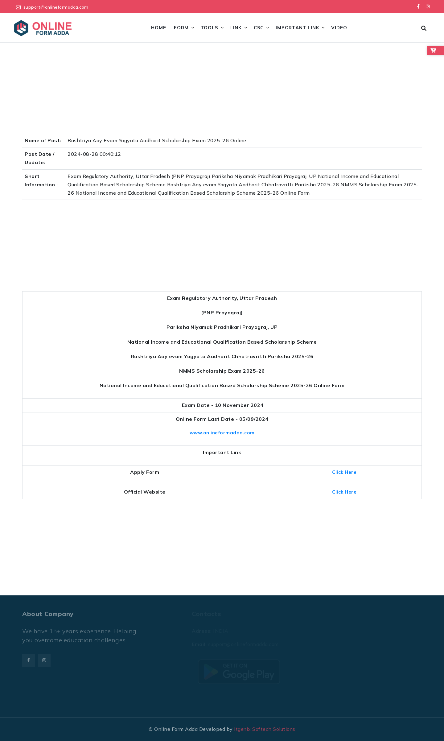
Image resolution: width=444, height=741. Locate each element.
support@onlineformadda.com (55, 7)
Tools (209, 28)
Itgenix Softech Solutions (265, 729)
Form (181, 28)
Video (339, 28)
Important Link (297, 28)
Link (235, 28)
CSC (258, 28)
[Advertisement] (207, 91)
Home (158, 28)
